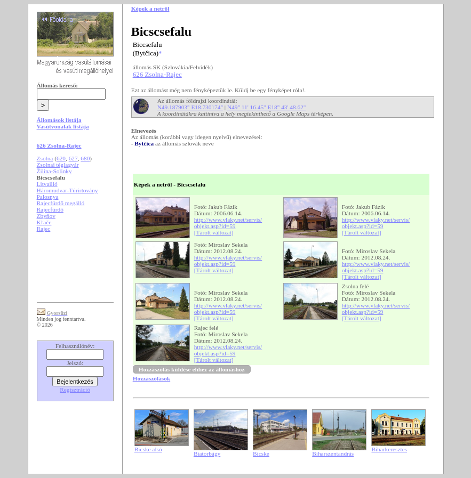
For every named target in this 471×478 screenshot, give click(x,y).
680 (85, 158)
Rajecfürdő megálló (61, 203)
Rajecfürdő (50, 209)
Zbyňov (46, 216)
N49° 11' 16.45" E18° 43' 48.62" (266, 107)
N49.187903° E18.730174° (190, 107)
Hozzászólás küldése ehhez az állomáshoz (192, 369)
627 (73, 158)
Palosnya (48, 196)
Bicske (261, 453)
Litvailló (47, 184)
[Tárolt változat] (214, 232)
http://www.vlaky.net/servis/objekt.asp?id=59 (228, 222)
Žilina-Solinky (54, 171)
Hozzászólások (151, 378)
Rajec (44, 228)
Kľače (44, 222)
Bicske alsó (148, 449)
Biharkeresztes (389, 449)
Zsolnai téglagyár (58, 164)
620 (61, 158)
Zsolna (45, 158)
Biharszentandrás (333, 453)
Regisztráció (75, 389)
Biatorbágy (207, 453)
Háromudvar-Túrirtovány (67, 190)
